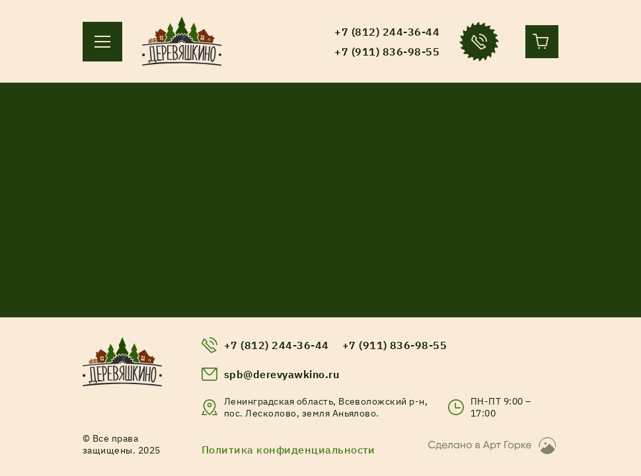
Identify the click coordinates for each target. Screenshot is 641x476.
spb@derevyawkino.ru (281, 374)
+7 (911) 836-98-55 (394, 345)
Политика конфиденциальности (288, 449)
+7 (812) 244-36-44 (276, 345)
